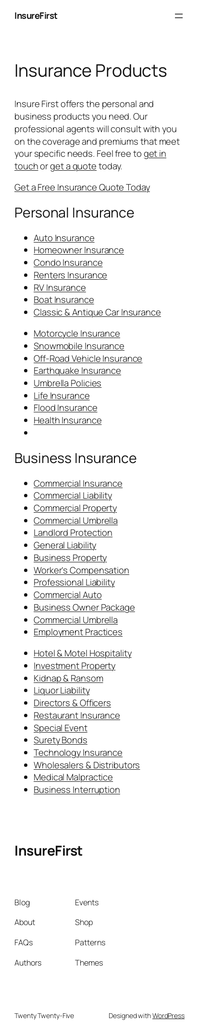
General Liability (65, 545)
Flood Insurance (66, 407)
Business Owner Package (84, 607)
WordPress (168, 1015)
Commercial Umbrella (76, 520)
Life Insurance (62, 395)
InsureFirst (36, 15)
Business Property (70, 557)
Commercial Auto (68, 594)
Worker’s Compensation (81, 570)
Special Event (60, 728)
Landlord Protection (73, 532)
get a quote (73, 166)
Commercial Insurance (78, 483)
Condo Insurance (68, 262)
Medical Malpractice (73, 777)
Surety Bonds (60, 740)
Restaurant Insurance (77, 715)
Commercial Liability (73, 495)
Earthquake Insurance (77, 370)
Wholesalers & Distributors (87, 765)
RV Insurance (60, 287)
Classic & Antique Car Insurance (97, 312)
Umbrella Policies (67, 383)
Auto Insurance (64, 238)
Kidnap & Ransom (68, 678)
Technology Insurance (78, 752)
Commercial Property (75, 508)
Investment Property (74, 665)
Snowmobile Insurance (79, 346)
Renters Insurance (70, 275)
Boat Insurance (64, 299)
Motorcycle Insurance (77, 333)
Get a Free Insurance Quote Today (82, 187)
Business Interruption (77, 789)
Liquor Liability (61, 690)
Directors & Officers (72, 702)
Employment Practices (78, 632)
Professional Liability (74, 582)
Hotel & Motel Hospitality (83, 653)
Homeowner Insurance (79, 250)
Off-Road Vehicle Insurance (88, 358)
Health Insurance (67, 420)
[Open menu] (179, 16)
